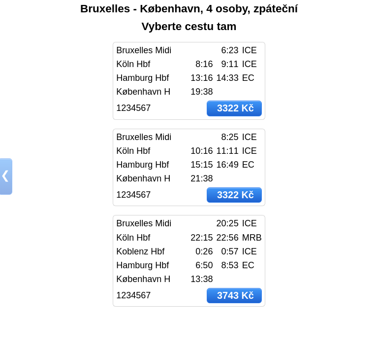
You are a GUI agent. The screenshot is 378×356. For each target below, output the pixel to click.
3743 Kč (235, 295)
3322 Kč (235, 108)
